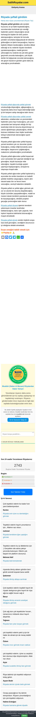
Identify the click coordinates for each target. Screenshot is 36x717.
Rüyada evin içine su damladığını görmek (15, 515)
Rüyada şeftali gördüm (14, 17)
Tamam (24, 715)
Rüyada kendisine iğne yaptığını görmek (15, 536)
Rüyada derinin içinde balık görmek (16, 684)
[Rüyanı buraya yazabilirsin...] (17, 434)
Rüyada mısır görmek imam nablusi (16, 645)
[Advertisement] (18, 84)
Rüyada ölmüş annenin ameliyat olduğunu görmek (15, 601)
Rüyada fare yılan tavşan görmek (15, 624)
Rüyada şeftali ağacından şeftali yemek (16, 117)
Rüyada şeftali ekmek (9, 220)
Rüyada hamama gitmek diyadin (15, 705)
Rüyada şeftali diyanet (9, 205)
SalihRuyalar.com (18, 2)
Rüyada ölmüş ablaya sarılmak (15, 579)
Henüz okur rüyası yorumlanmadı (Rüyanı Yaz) (17, 21)
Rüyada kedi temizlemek (12, 561)
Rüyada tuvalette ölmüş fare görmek (17, 666)
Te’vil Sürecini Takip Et (18, 420)
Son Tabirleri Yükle (18, 492)
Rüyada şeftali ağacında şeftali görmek (16, 105)
